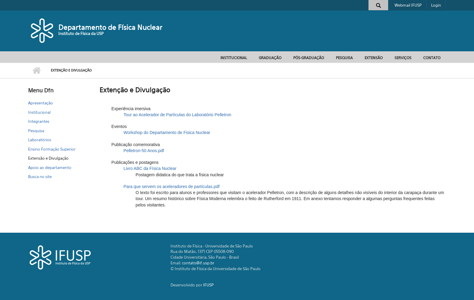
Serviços (402, 58)
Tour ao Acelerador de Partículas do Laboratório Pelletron (177, 114)
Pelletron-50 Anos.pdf (144, 150)
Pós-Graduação (308, 58)
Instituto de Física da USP (81, 33)
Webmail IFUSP (408, 5)
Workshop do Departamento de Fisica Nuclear (167, 132)
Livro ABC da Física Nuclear (150, 168)
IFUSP (208, 284)
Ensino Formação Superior (52, 149)
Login (436, 5)
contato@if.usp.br (198, 262)
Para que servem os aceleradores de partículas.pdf (172, 186)
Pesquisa (344, 58)
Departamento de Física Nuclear (110, 27)
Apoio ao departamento (49, 167)
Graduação (270, 58)
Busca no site (40, 176)
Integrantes (38, 121)
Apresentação (40, 103)
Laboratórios (39, 139)
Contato (431, 58)
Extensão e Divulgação (48, 158)
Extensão (374, 58)
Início (36, 70)
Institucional (233, 58)
